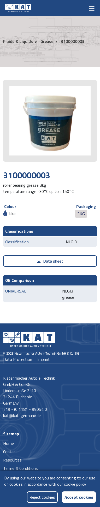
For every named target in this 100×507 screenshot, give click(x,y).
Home (8, 443)
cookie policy (75, 484)
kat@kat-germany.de (22, 415)
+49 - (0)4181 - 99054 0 (25, 409)
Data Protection (18, 359)
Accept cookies (78, 497)
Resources (12, 460)
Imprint (43, 359)
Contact (10, 451)
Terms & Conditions (20, 468)
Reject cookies (42, 497)
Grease (46, 41)
